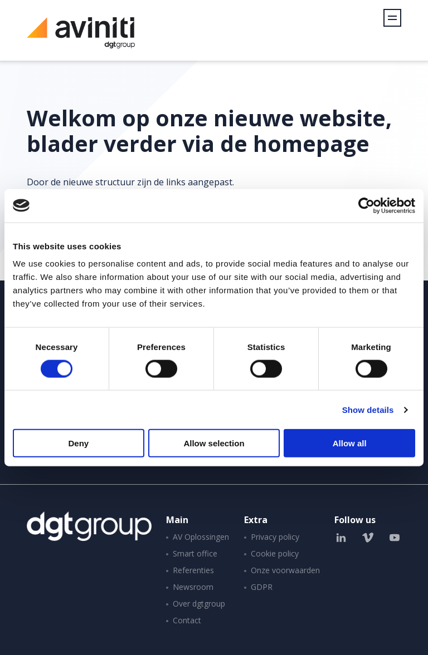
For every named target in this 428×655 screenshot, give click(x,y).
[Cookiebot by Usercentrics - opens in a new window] (366, 205)
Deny (78, 443)
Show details (368, 409)
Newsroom (193, 587)
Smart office (195, 553)
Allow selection (213, 443)
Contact (187, 620)
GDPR (262, 587)
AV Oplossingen (201, 536)
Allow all (350, 443)
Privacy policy (275, 536)
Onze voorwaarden (285, 570)
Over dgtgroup (199, 603)
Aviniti (81, 38)
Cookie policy (275, 553)
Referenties (193, 570)
